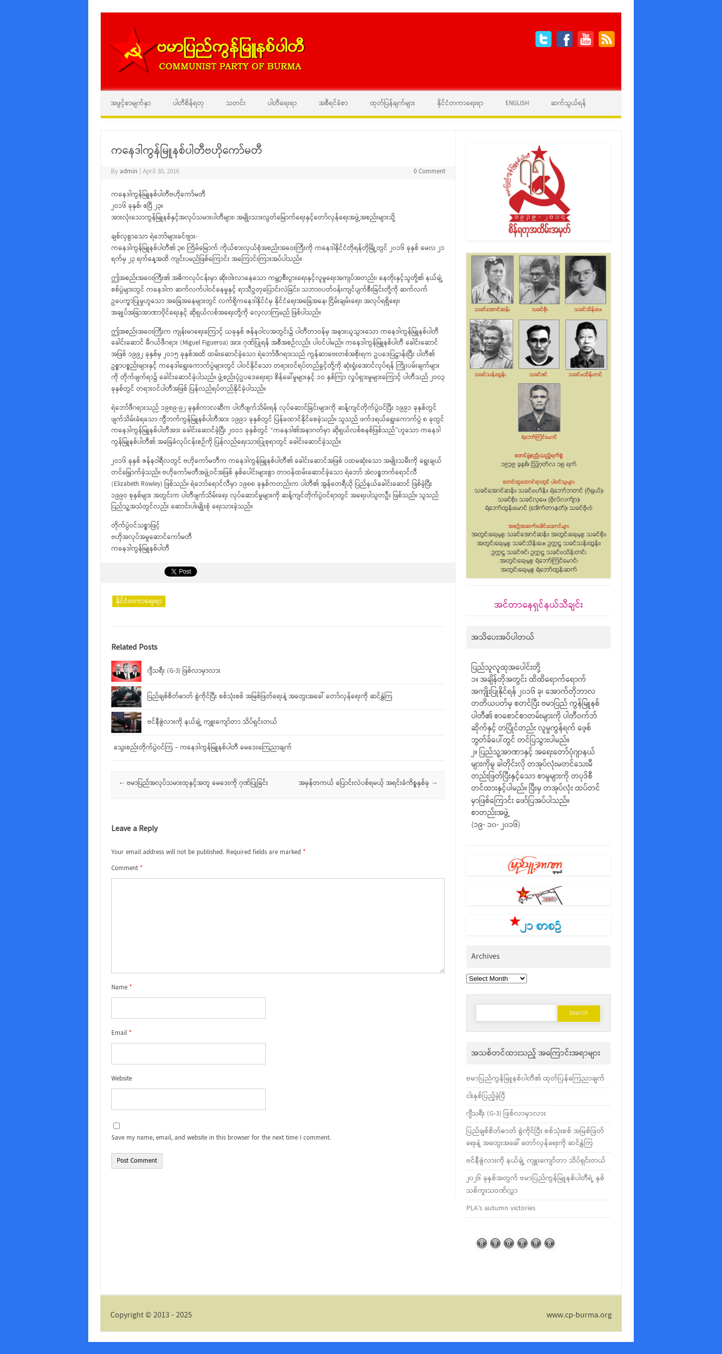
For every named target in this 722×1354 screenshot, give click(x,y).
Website (121, 1078)
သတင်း (236, 103)
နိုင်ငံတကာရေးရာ (460, 103)
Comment (126, 868)
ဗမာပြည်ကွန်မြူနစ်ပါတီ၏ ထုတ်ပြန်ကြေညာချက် (535, 1078)
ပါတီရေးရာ (282, 103)
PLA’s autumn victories (500, 1208)
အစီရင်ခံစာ (333, 103)
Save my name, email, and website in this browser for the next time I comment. (221, 1138)
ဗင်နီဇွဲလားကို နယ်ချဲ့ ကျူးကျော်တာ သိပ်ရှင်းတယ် (212, 722)
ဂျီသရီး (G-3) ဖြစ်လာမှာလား (184, 671)
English (517, 103)
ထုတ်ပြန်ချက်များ (392, 103)
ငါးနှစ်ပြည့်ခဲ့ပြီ (485, 1096)
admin (128, 171)
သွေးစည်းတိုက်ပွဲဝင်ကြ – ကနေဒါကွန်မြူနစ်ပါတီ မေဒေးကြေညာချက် (203, 747)
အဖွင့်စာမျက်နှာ (131, 103)
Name (121, 987)
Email (121, 1033)
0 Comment (429, 171)
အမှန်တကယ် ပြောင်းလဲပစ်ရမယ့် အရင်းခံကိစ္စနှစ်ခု (368, 783)
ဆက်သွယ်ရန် (568, 103)
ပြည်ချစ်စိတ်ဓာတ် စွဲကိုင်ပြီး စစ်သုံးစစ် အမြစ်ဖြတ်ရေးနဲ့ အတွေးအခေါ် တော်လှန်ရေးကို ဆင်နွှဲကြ (270, 696)
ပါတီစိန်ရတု (188, 103)
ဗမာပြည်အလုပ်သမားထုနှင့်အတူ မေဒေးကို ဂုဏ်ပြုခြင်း (193, 783)
